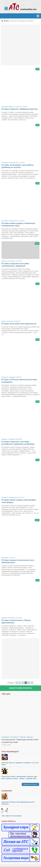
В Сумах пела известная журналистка (19, 324)
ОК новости (17, 106)
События (22, 737)
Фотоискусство (13, 162)
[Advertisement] (20, 45)
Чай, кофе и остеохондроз (12, 816)
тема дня (30, 737)
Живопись (4, 261)
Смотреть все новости (30, 784)
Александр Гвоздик (7, 106)
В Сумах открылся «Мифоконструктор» (20, 109)
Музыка (4, 321)
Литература (5, 557)
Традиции (12, 377)
